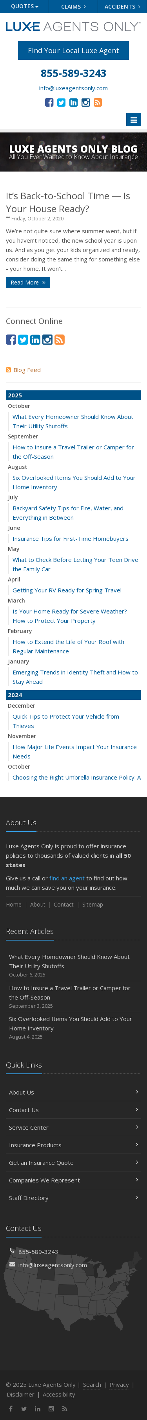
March (16, 600)
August (17, 466)
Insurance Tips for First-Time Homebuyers (71, 538)
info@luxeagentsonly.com (73, 88)
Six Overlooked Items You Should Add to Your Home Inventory (73, 1028)
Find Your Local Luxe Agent (73, 50)
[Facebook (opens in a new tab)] (49, 102)
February (20, 631)
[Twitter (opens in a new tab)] (61, 102)
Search (92, 1384)
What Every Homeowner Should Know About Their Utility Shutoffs (73, 966)
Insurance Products (73, 1145)
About (37, 904)
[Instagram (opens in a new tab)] (86, 102)
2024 (15, 695)
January (18, 661)
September (23, 436)
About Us (73, 1092)
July (13, 497)
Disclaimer (20, 1394)
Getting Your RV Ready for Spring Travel (67, 590)
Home (14, 904)
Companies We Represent (73, 1180)
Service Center (73, 1127)
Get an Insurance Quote (73, 1162)
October (19, 406)
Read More (28, 282)
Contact (64, 904)
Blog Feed (23, 370)
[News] (98, 102)
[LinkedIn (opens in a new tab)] (73, 102)
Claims (73, 6)
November (22, 736)
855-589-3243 (38, 1251)
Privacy (119, 1384)
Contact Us (73, 1110)
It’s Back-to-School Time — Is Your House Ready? (68, 202)
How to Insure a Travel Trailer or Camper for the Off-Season (73, 997)
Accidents (122, 6)
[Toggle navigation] (133, 119)
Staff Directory (73, 1198)
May (14, 549)
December (21, 705)
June (14, 527)
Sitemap (92, 904)
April (14, 579)
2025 (15, 395)
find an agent (67, 878)
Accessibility (59, 1394)
